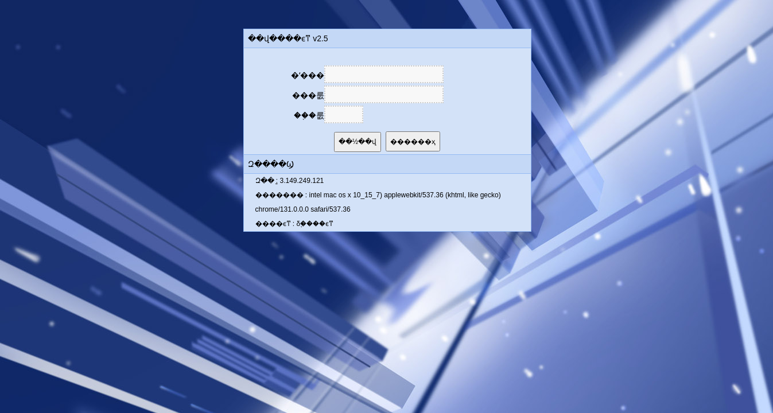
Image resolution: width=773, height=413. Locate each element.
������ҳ (413, 142)
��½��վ (357, 142)
